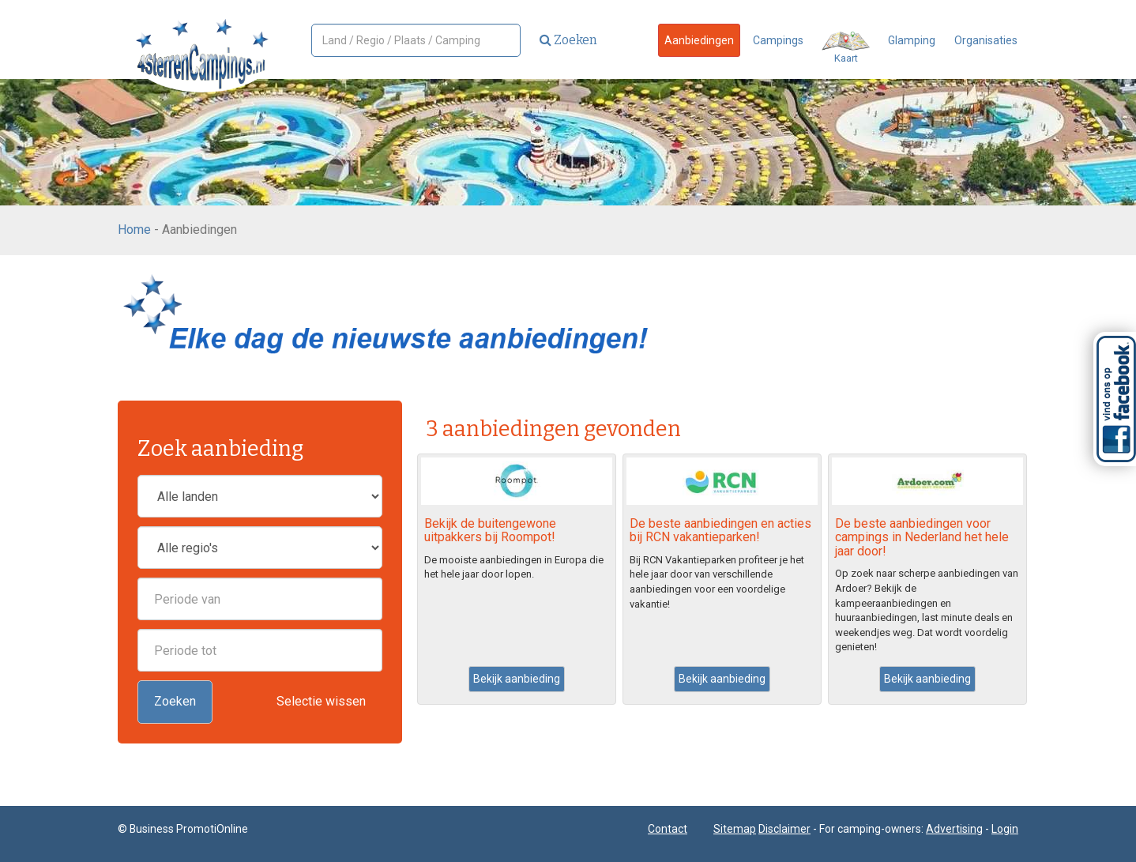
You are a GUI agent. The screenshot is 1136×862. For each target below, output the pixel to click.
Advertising (954, 828)
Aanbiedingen (699, 40)
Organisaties (986, 40)
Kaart (846, 48)
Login (1004, 828)
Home (134, 229)
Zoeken (568, 39)
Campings (778, 40)
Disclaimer (784, 828)
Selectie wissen (321, 701)
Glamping (911, 40)
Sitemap (734, 828)
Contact (667, 828)
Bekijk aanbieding (516, 678)
